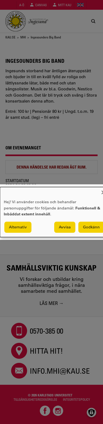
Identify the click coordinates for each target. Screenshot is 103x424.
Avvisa (65, 227)
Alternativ (18, 227)
